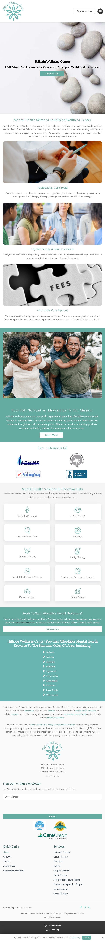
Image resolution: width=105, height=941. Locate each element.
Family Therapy (77, 557)
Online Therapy (78, 596)
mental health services (25, 622)
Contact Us (51, 73)
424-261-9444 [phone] (52, 776)
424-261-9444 (84, 11)
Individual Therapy (27, 516)
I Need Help (54, 929)
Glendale (50, 666)
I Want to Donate (54, 925)
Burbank (50, 652)
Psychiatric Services (27, 536)
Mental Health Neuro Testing (27, 577)
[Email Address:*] (52, 797)
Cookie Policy (75, 937)
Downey (50, 657)
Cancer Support (27, 597)
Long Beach (52, 680)
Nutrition (77, 536)
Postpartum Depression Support (77, 577)
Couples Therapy (27, 556)
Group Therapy (77, 515)
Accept (86, 938)
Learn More (51, 435)
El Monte (50, 661)
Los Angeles (52, 675)
